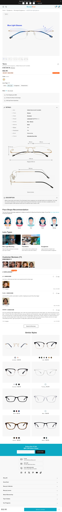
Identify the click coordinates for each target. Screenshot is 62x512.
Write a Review (8, 271)
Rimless (29, 113)
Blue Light (10, 85)
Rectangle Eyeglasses (19, 10)
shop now (40, 3)
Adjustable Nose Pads (32, 136)
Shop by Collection (8, 486)
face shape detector (54, 212)
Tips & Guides (6, 498)
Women (31, 121)
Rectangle (29, 115)
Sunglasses (16, 85)
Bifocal (14, 127)
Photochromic (24, 85)
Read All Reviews (31, 326)
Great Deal (6, 482)
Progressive (15, 130)
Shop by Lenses (7, 490)
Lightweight (29, 118)
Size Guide (10, 90)
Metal (28, 124)
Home (4, 10)
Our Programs (6, 503)
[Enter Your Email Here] (26, 452)
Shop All (5, 478)
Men (28, 121)
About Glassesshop (8, 494)
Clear (4, 85)
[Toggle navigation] (3, 7)
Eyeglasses (10, 10)
